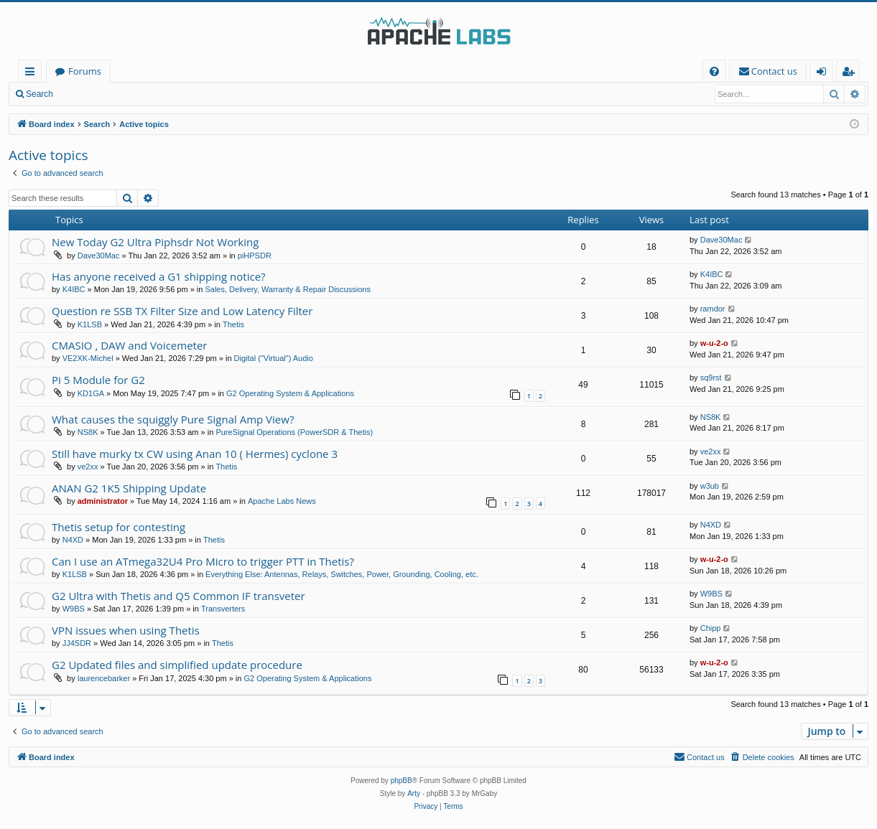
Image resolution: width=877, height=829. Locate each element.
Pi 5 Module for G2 (98, 380)
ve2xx (88, 466)
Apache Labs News (282, 501)
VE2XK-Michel (87, 358)
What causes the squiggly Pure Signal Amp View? (173, 419)
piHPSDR (255, 255)
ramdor (712, 308)
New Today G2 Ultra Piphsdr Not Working (155, 242)
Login (84, 94)
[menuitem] (714, 71)
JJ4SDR (76, 643)
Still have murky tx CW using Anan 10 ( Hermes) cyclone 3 (195, 453)
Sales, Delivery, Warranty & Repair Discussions (287, 289)
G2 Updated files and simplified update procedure (177, 664)
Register (132, 94)
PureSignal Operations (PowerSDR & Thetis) (294, 432)
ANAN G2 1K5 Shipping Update (129, 488)
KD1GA (91, 393)
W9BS (73, 608)
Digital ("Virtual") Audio (273, 358)
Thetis (233, 324)
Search (39, 94)
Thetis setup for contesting (118, 527)
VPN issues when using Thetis (126, 630)
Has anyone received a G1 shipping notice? (159, 276)
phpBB (401, 780)
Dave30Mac (99, 255)
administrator (103, 501)
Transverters (223, 608)
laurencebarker (104, 678)
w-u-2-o (714, 343)
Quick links (32, 74)
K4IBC (73, 289)
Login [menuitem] (824, 74)
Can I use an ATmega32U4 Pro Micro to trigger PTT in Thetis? (203, 561)
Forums (84, 71)
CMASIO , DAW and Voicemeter (129, 345)
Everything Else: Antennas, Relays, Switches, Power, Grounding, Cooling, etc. (341, 574)
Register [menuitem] (851, 74)
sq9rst (711, 377)
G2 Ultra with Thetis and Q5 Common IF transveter (178, 596)
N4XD (72, 539)
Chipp (710, 628)
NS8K (88, 432)
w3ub (709, 486)
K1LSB (90, 324)
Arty (413, 793)
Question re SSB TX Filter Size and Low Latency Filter (182, 311)
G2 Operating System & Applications (290, 393)
